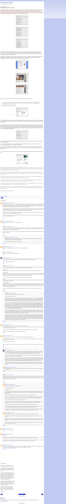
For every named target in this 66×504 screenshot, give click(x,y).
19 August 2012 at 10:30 (10, 265)
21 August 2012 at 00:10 (10, 374)
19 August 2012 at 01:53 (10, 202)
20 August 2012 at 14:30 (11, 367)
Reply (3, 218)
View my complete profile (4, 501)
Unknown (4, 335)
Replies (5, 235)
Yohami (4, 428)
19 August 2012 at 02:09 (10, 226)
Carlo (3, 324)
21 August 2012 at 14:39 (8, 428)
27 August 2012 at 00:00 (11, 384)
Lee (3, 257)
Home (22, 494)
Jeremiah (6, 384)
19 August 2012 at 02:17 (10, 246)
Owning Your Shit (6, 3)
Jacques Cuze (5, 202)
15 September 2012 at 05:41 (13, 237)
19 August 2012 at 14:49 (8, 324)
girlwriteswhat (3, 498)
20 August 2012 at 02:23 (9, 335)
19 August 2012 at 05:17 (7, 257)
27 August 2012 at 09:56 (10, 412)
